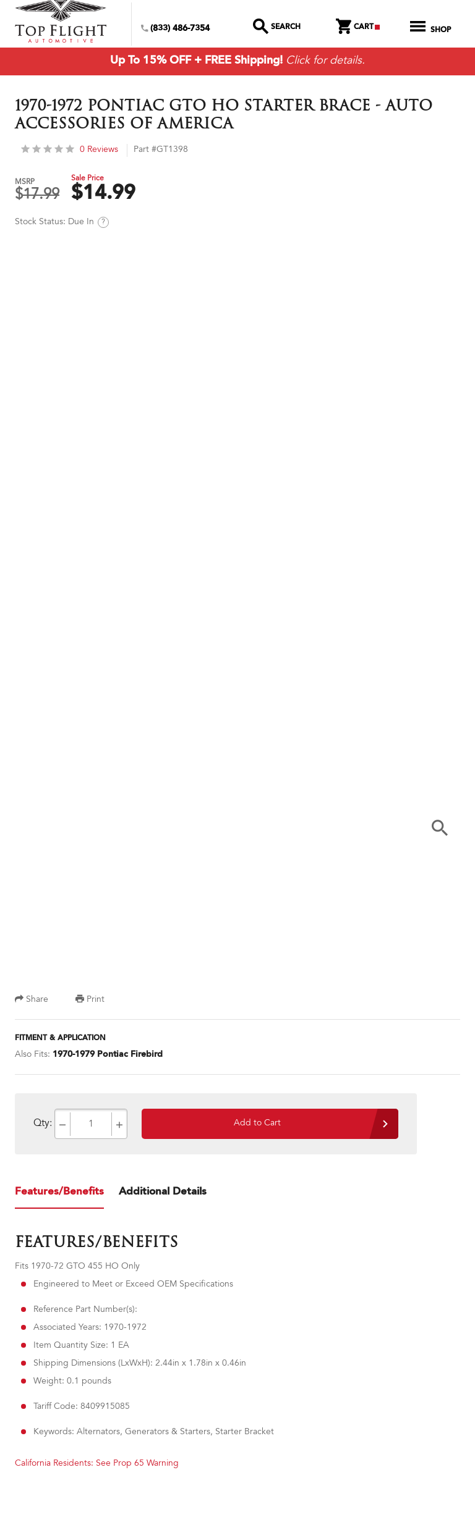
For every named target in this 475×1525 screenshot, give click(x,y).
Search (277, 28)
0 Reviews (69, 152)
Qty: (42, 1125)
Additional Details (163, 1193)
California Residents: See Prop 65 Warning (97, 1465)
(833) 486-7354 (175, 29)
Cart (358, 28)
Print (90, 1002)
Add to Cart (257, 1125)
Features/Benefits (59, 1193)
